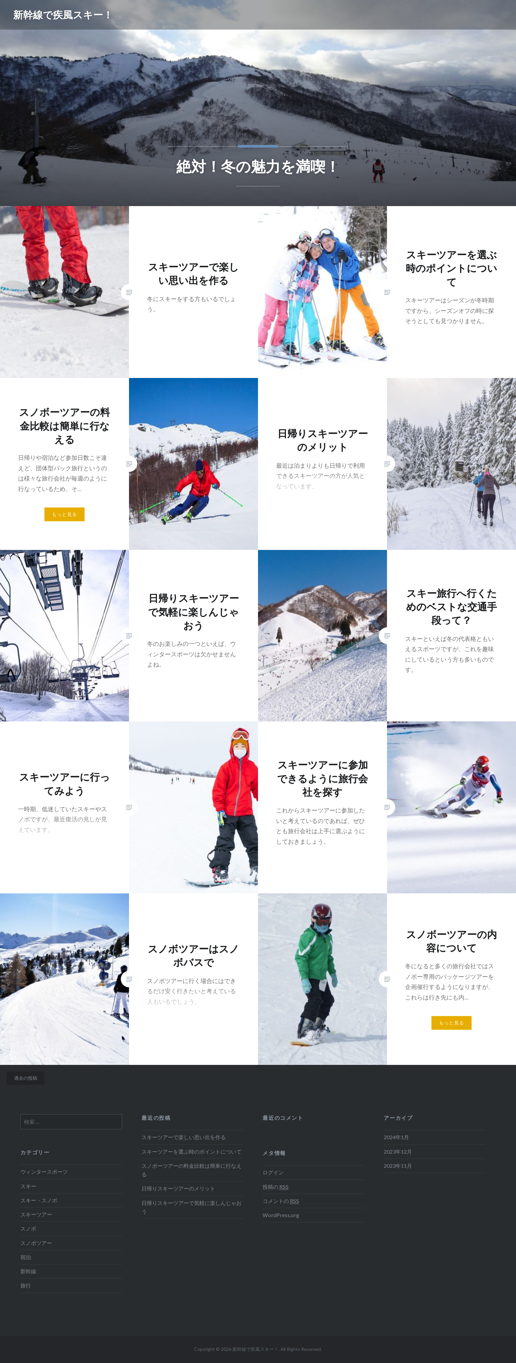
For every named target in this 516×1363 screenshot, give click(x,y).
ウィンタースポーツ (44, 1171)
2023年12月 (398, 1151)
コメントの (281, 1201)
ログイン (273, 1172)
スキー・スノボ (38, 1200)
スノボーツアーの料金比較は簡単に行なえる (192, 1170)
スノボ (28, 1228)
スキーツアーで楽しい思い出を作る (184, 1137)
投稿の (276, 1187)
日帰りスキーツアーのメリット (178, 1188)
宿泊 (25, 1257)
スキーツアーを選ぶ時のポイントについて (192, 1151)
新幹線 (28, 1271)
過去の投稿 (25, 1078)
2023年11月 (398, 1166)
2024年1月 (396, 1137)
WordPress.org (281, 1215)
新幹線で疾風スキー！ (63, 14)
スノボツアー (36, 1243)
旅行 (25, 1285)
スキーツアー (36, 1214)
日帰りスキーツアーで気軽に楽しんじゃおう (192, 1207)
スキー (28, 1186)
